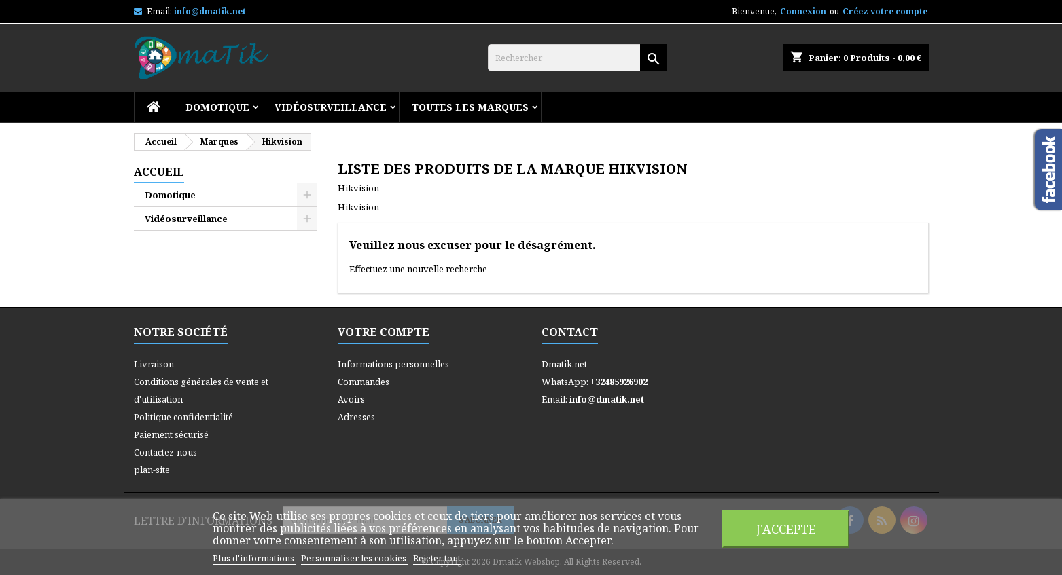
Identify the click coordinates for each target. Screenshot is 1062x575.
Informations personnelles (393, 364)
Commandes (363, 381)
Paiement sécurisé (171, 434)
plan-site (152, 470)
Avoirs (351, 399)
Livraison (154, 364)
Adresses (356, 417)
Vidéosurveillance (331, 106)
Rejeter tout (437, 558)
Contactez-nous (165, 452)
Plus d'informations (254, 558)
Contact (570, 331)
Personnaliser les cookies (354, 558)
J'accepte (786, 528)
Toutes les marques (470, 106)
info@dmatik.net (210, 11)
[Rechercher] (577, 57)
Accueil (159, 171)
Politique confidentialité (183, 417)
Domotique (217, 106)
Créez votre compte (885, 11)
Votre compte (383, 331)
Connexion (803, 11)
